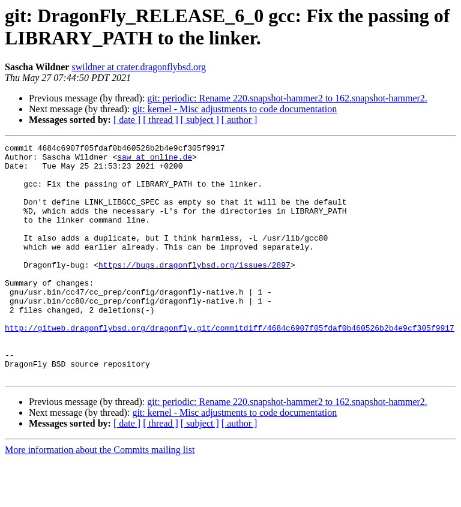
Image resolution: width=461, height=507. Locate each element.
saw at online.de (154, 160)
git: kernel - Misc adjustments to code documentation (234, 109)
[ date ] (126, 120)
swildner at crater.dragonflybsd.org (138, 67)
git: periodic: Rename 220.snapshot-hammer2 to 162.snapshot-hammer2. (287, 98)
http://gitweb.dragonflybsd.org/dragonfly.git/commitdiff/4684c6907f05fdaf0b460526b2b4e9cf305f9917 (229, 365)
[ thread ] (160, 120)
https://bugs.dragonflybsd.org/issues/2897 (194, 289)
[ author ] (239, 120)
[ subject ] (200, 120)
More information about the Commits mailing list (99, 496)
